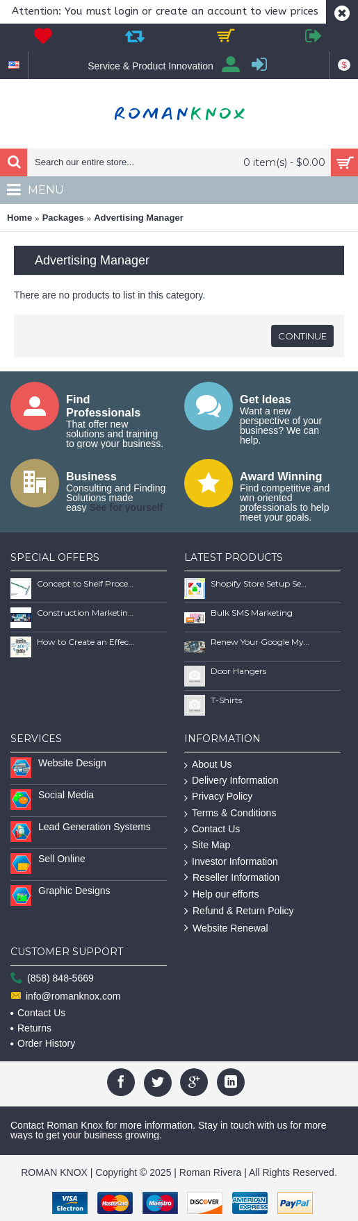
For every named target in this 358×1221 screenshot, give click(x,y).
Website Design (72, 762)
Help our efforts (221, 894)
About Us (208, 765)
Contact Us (212, 829)
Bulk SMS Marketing (252, 612)
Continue (302, 336)
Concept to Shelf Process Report (86, 583)
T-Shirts (226, 700)
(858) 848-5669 (52, 979)
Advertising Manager (139, 217)
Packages (63, 217)
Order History (42, 1043)
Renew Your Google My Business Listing (260, 642)
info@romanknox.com (65, 996)
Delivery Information (231, 780)
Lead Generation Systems (94, 826)
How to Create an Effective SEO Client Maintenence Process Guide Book (86, 642)
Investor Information (231, 862)
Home (19, 217)
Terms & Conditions (230, 813)
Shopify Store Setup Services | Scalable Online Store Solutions (260, 583)
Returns (30, 1028)
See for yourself (126, 507)
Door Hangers (238, 671)
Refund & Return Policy (239, 911)
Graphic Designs (74, 890)
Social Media (66, 794)
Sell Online (62, 858)
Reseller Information (231, 878)
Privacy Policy (218, 796)
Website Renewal (226, 928)
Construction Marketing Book (86, 612)
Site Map (207, 845)
